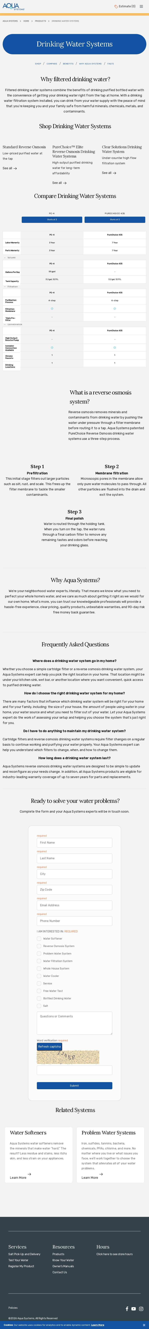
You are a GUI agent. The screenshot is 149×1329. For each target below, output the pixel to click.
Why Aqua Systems (90, 63)
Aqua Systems (10, 21)
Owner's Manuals (63, 1266)
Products (40, 21)
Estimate (124, 6)
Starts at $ (52, 219)
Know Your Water (63, 1260)
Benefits (68, 63)
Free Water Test (53, 991)
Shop (38, 63)
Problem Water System (57, 953)
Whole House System (56, 968)
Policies (13, 1307)
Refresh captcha (49, 1046)
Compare (52, 63)
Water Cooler (51, 976)
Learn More (97, 1325)
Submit (74, 1085)
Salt (45, 1006)
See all (7, 168)
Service (47, 983)
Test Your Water (18, 1260)
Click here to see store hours (114, 1254)
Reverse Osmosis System (58, 946)
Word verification (47, 1040)
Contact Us (60, 1272)
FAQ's (111, 63)
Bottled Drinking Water (57, 998)
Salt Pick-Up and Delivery (24, 1254)
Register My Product (21, 1266)
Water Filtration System (57, 961)
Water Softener (52, 938)
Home (26, 21)
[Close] (144, 1325)
